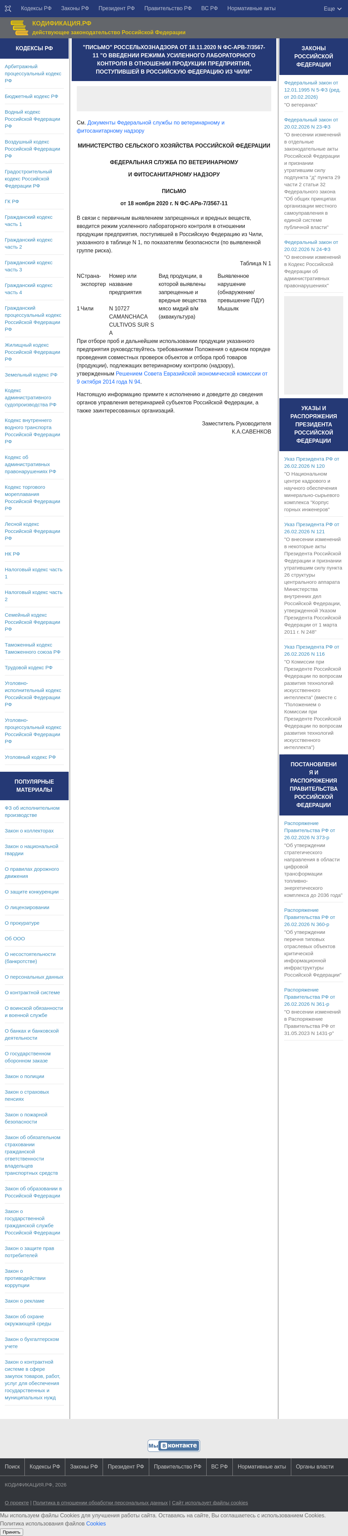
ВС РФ (209, 8)
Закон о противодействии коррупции (25, 1278)
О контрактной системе (32, 992)
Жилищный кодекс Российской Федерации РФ (32, 352)
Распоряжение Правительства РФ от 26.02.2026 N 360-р (309, 917)
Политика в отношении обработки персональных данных (100, 1502)
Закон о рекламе (25, 1301)
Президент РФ (117, 8)
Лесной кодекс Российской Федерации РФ (32, 531)
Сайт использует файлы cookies (210, 1502)
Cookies (96, 1524)
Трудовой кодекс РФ (29, 667)
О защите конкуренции (32, 892)
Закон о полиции (24, 1076)
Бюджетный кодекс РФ (31, 96)
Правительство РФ (168, 8)
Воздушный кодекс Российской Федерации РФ (32, 149)
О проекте (17, 1502)
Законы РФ (75, 8)
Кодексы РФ (36, 8)
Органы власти (315, 1467)
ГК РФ (12, 201)
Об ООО (15, 938)
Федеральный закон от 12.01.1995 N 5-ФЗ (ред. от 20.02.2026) (312, 90)
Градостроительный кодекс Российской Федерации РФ (28, 179)
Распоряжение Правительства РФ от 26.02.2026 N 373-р (309, 830)
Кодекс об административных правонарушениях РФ (30, 464)
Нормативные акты (251, 8)
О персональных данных (34, 977)
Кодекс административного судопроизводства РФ (30, 397)
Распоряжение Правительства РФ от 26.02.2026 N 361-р (309, 997)
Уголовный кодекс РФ (30, 757)
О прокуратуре (22, 923)
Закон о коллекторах (29, 830)
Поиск (12, 1467)
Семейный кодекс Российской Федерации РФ (32, 622)
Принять (11, 1532)
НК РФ (12, 554)
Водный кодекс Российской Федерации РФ (32, 119)
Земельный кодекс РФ (31, 375)
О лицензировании (27, 907)
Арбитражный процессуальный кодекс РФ (33, 73)
